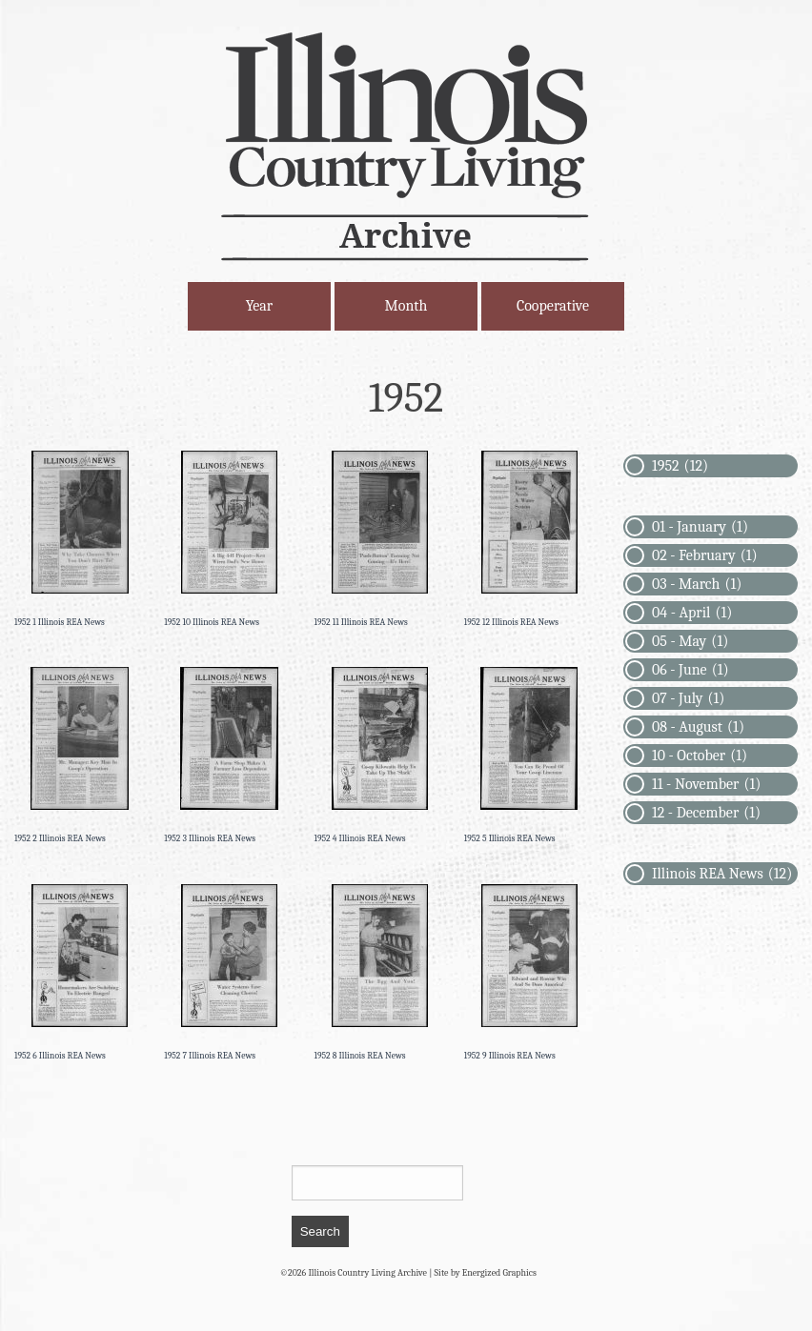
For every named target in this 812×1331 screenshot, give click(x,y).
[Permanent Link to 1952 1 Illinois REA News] (79, 540)
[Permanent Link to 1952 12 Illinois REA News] (529, 540)
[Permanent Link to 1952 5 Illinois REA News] (529, 756)
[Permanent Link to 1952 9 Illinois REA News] (529, 973)
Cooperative (553, 305)
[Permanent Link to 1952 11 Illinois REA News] (380, 540)
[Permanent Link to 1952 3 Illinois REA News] (229, 756)
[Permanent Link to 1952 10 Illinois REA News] (229, 540)
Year (259, 305)
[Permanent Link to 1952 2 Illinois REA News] (79, 756)
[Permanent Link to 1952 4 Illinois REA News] (380, 756)
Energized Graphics (499, 1273)
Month (406, 305)
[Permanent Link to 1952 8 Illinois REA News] (380, 973)
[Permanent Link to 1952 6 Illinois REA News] (79, 973)
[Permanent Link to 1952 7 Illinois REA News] (229, 973)
